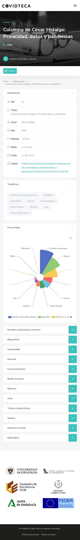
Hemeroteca (18, 81)
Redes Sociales (17, 207)
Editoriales (42, 438)
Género (42, 418)
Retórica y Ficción (42, 428)
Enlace (10, 70)
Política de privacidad (30, 534)
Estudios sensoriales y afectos (23, 195)
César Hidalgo (28, 122)
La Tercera (27, 147)
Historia (30, 201)
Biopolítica (48, 195)
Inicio (5, 81)
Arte (46, 207)
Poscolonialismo (48, 201)
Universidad (15, 201)
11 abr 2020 (28, 155)
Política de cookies (48, 534)
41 (23, 101)
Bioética (34, 207)
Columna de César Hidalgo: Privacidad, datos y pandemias (38, 114)
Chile (8, 44)
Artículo (26, 138)
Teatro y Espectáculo (19, 213)
